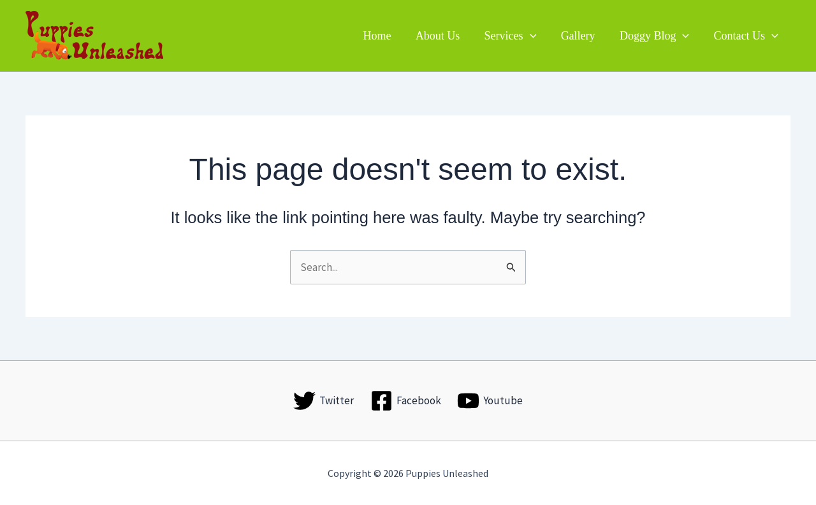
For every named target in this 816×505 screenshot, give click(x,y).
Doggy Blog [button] (656, 35)
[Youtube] (490, 401)
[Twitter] (323, 401)
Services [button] (516, 35)
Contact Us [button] (747, 35)
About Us (444, 35)
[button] (535, 35)
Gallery (581, 35)
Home (385, 35)
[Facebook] (406, 401)
